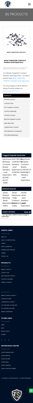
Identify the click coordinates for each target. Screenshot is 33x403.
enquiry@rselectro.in (11, 91)
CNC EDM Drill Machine (11, 135)
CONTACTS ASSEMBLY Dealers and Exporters (26, 174)
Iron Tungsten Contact (11, 107)
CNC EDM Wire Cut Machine (13, 131)
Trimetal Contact (9, 115)
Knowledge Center (10, 346)
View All (27, 212)
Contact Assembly (10, 111)
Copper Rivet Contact (11, 127)
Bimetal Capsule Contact (12, 119)
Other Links (6, 318)
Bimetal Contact (9, 99)
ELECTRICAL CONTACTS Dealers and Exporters (17, 164)
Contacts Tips (8, 103)
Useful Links (7, 230)
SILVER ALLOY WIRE (5, 180)
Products (6, 263)
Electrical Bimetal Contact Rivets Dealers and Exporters (7, 167)
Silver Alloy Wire (9, 123)
